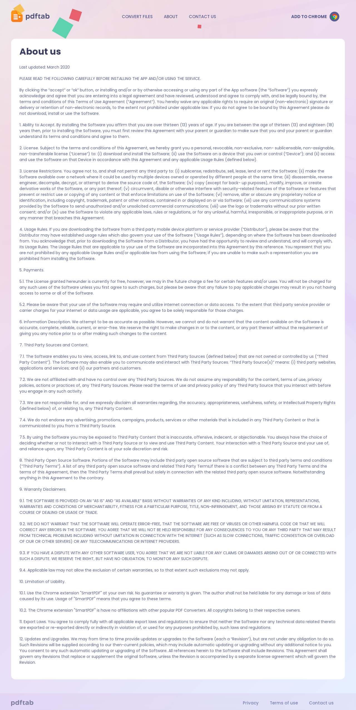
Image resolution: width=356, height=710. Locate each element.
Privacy (251, 703)
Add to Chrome (315, 16)
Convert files (137, 17)
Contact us (202, 17)
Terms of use (284, 703)
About (171, 17)
